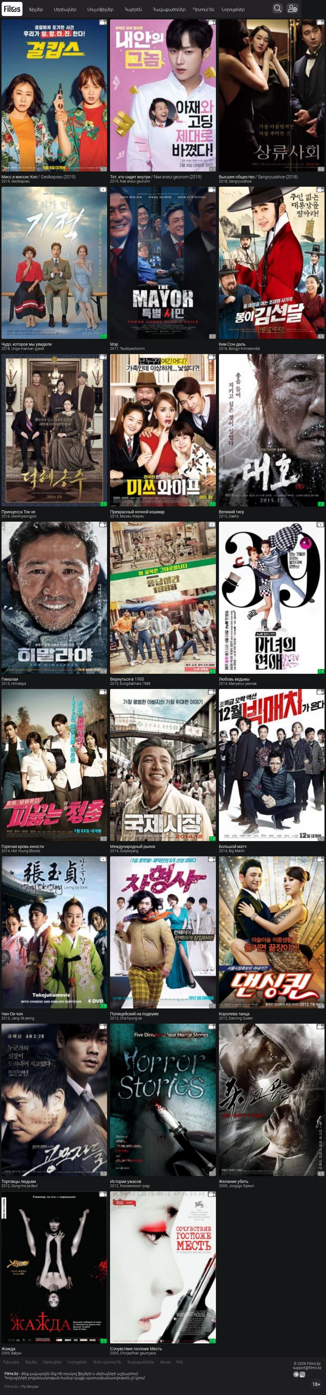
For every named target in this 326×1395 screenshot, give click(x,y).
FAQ (179, 1362)
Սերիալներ (67, 9)
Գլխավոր (11, 1362)
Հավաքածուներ (169, 9)
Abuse (165, 1362)
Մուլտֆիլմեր (102, 9)
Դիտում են (203, 9)
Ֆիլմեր (38, 9)
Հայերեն (135, 9)
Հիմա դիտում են (107, 1362)
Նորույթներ (233, 9)
